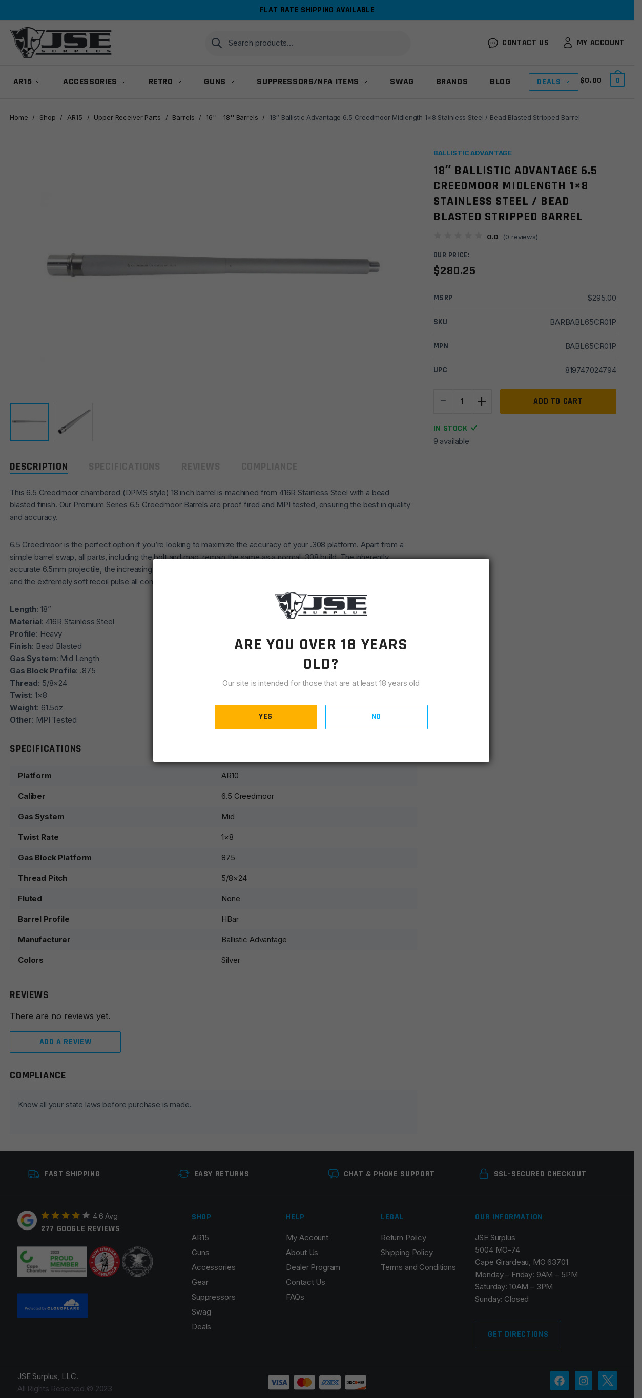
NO (376, 716)
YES (266, 716)
